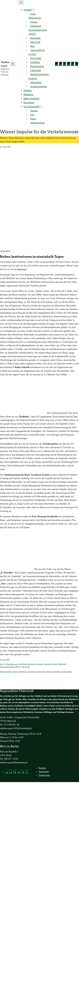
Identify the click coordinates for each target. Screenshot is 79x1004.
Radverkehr (41, 672)
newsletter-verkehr (50, 664)
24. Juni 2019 (5, 659)
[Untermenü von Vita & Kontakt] (40, 106)
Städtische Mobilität (53, 672)
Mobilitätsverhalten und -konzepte (31, 664)
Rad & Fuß (25, 667)
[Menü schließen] (20, 3)
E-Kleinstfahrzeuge (11, 664)
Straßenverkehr (66, 672)
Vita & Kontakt (31, 106)
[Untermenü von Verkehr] (33, 10)
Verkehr (27, 9)
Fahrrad (15, 672)
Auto (2, 664)
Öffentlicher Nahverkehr (27, 672)
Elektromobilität (6, 672)
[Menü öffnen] (12, 64)
